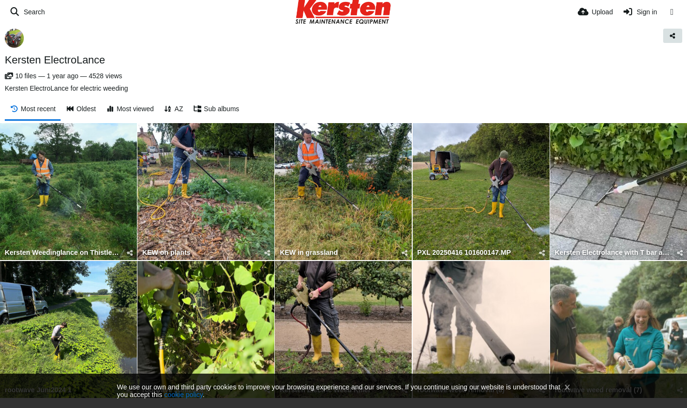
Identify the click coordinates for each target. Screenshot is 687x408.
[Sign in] (640, 12)
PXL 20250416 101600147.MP (464, 252)
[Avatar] (14, 38)
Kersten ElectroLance (55, 60)
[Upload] (595, 12)
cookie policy (183, 394)
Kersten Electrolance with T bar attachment (612, 252)
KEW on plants (166, 252)
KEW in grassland (309, 252)
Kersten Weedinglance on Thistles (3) (62, 252)
